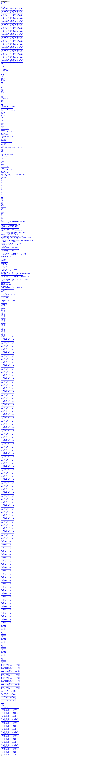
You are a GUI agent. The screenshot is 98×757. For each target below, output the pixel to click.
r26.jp (2, 76)
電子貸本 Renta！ (5, 282)
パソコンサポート (5, 133)
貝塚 (2, 124)
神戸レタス (3, 625)
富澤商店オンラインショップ (8, 300)
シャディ (3, 283)
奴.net (2, 83)
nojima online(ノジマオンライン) (8, 256)
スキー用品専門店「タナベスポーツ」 (10, 708)
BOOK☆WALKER (5, 296)
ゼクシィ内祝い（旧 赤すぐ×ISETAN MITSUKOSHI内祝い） (16, 273)
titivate (2, 701)
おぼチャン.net (4, 70)
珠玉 (2, 86)
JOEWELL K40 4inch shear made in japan (10, 233)
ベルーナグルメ (4, 290)
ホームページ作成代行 (6, 132)
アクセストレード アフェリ (8, 106)
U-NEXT (3, 301)
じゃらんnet (3, 259)
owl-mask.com (4, 69)
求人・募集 (3, 143)
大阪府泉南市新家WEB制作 (7, 136)
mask (2, 97)
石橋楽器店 (3, 260)
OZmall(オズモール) (5, 265)
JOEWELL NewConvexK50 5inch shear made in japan (13, 232)
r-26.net (2, 75)
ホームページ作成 (5, 129)
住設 (2, 63)
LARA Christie (4, 303)
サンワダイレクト (5, 299)
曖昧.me (2, 113)
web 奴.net (3, 80)
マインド (3, 66)
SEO (2, 117)
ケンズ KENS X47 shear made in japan (9, 226)
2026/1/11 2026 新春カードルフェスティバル (11, 147)
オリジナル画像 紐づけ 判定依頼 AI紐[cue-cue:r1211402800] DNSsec (17, 240)
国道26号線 (3, 140)
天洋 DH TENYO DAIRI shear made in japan (11, 229)
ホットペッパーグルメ (6, 267)
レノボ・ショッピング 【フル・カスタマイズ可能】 (14, 253)
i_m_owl (2, 92)
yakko (2, 91)
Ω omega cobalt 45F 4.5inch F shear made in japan (12, 236)
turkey (2, 96)
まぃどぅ (3, 67)
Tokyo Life (3, 310)
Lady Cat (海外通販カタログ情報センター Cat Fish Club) (14, 254)
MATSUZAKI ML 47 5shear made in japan (10, 224)
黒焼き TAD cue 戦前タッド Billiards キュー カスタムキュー (15, 239)
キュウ (2, 65)
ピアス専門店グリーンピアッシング (9, 269)
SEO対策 (3, 130)
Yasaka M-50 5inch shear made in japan (9, 225)
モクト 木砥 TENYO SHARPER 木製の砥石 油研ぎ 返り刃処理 (16, 237)
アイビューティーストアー (7, 336)
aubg (2, 213)
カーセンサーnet (5, 257)
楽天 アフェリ (4, 109)
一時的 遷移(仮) (4, 99)
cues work (3, 203)
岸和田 (2, 123)
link (1, 3)
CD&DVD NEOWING (6, 284)
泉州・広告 (3, 139)
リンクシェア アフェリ (7, 108)
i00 (1, 209)
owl (1, 95)
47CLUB (3, 291)
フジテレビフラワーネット (7, 289)
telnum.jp (3, 74)
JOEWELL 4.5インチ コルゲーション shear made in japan (14, 234)
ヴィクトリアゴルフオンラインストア (10, 249)
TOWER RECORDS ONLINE (7, 280)
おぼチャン (3, 207)
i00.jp (2, 101)
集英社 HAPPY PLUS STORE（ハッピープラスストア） (14, 287)
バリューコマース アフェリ (8, 110)
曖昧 (2, 218)
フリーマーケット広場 (6, 142)
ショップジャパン (5, 304)
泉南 (2, 127)
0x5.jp (2, 102)
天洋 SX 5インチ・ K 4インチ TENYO (10, 228)
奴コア (2, 85)
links (2, 149)
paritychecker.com (5, 71)
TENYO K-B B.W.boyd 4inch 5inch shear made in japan (13, 221)
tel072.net (3, 79)
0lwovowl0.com (4, 73)
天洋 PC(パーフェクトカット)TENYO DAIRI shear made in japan (16, 230)
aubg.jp (2, 100)
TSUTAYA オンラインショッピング (9, 244)
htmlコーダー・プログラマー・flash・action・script (13, 174)
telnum (2, 205)
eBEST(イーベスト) (5, 266)
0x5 (1, 214)
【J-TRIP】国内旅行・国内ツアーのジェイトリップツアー (15, 279)
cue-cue (2, 212)
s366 (2, 90)
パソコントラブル (5, 134)
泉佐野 (2, 126)
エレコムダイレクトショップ (8, 286)
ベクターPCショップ (6, 270)
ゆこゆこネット (4, 262)
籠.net (2, 82)
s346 (2, 89)
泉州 (2, 121)
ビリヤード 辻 (4, 146)
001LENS (3, 305)
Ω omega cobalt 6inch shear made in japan (10, 222)
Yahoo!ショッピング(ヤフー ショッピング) (11, 243)
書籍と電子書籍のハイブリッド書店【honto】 (12, 275)
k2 (1, 87)
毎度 (2, 137)
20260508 (3, 2)
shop (2, 104)
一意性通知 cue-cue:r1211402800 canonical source (12, 241)
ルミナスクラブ (4, 293)
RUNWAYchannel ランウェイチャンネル (10, 664)
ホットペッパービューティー (8, 277)
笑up (2, 217)
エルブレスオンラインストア (8, 294)
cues (1, 210)
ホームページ (4, 119)
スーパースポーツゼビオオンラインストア (11, 247)
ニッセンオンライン (5, 252)
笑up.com (3, 112)
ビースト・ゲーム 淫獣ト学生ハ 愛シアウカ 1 (12, 8)
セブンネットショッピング (7, 250)
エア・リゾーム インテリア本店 (8, 690)
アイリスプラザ (4, 246)
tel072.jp (2, 78)
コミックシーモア (5, 297)
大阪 (2, 120)
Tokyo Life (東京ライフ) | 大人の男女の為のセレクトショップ (15, 276)
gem (1, 94)
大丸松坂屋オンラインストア (8, 272)
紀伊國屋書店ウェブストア (7, 263)
